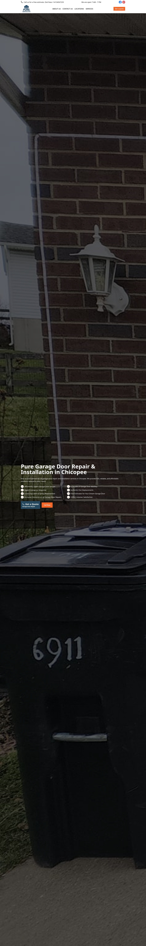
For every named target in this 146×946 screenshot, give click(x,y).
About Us (56, 9)
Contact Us (68, 9)
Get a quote (119, 9)
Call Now (47, 505)
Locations (79, 9)
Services (89, 9)
